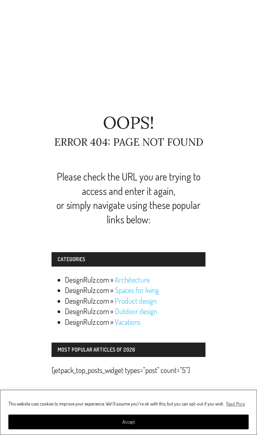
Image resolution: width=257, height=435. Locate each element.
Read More (235, 404)
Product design (136, 300)
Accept (128, 422)
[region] (128, 412)
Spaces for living (137, 290)
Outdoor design (136, 311)
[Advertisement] (128, 57)
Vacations (128, 322)
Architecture (132, 279)
